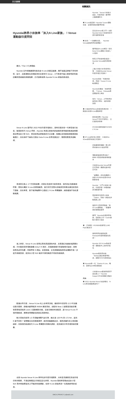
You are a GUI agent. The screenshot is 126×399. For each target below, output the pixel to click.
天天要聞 (16, 2)
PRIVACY (61, 394)
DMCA (55, 394)
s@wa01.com (69, 394)
